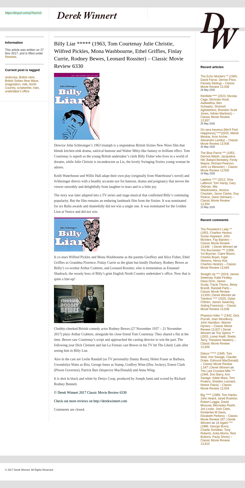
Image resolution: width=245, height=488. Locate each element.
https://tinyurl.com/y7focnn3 (23, 13)
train (36, 88)
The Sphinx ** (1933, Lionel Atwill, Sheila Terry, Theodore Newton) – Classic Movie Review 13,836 (218, 340)
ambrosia (11, 77)
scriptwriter (24, 88)
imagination (12, 84)
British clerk (26, 77)
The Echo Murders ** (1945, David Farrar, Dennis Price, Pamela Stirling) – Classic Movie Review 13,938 (219, 82)
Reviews (10, 57)
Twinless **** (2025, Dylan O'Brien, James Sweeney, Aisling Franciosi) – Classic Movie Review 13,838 (218, 304)
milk (24, 84)
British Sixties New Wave (21, 81)
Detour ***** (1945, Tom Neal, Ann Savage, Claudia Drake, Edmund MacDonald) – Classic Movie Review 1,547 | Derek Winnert (219, 360)
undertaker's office (17, 91)
